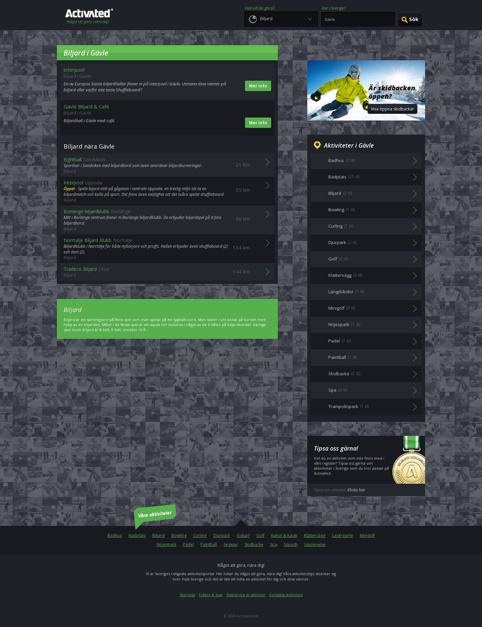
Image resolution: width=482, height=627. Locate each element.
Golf (260, 535)
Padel (188, 544)
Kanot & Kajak (284, 535)
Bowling (178, 535)
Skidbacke (253, 544)
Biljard (158, 535)
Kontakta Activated (286, 594)
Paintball (208, 544)
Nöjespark (166, 544)
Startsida (187, 594)
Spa (273, 544)
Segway (231, 544)
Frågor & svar (211, 594)
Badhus (114, 535)
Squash (291, 544)
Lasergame (342, 535)
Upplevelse (315, 544)
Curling (200, 535)
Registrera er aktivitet (246, 594)
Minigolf (367, 535)
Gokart (243, 535)
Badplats (137, 535)
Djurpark (221, 535)
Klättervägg (314, 535)
